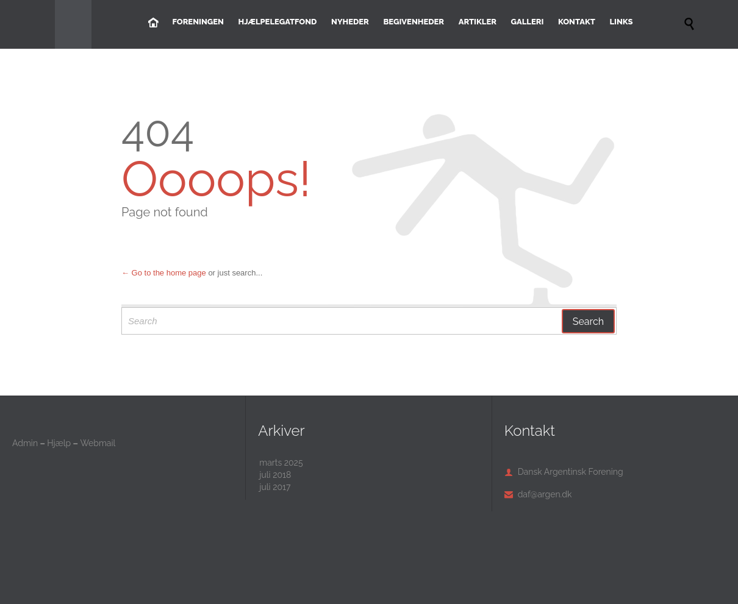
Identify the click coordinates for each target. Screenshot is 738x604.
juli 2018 (275, 475)
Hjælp (59, 443)
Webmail (97, 443)
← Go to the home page (163, 272)
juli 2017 (274, 487)
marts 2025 (281, 462)
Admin (25, 443)
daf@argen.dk (538, 494)
